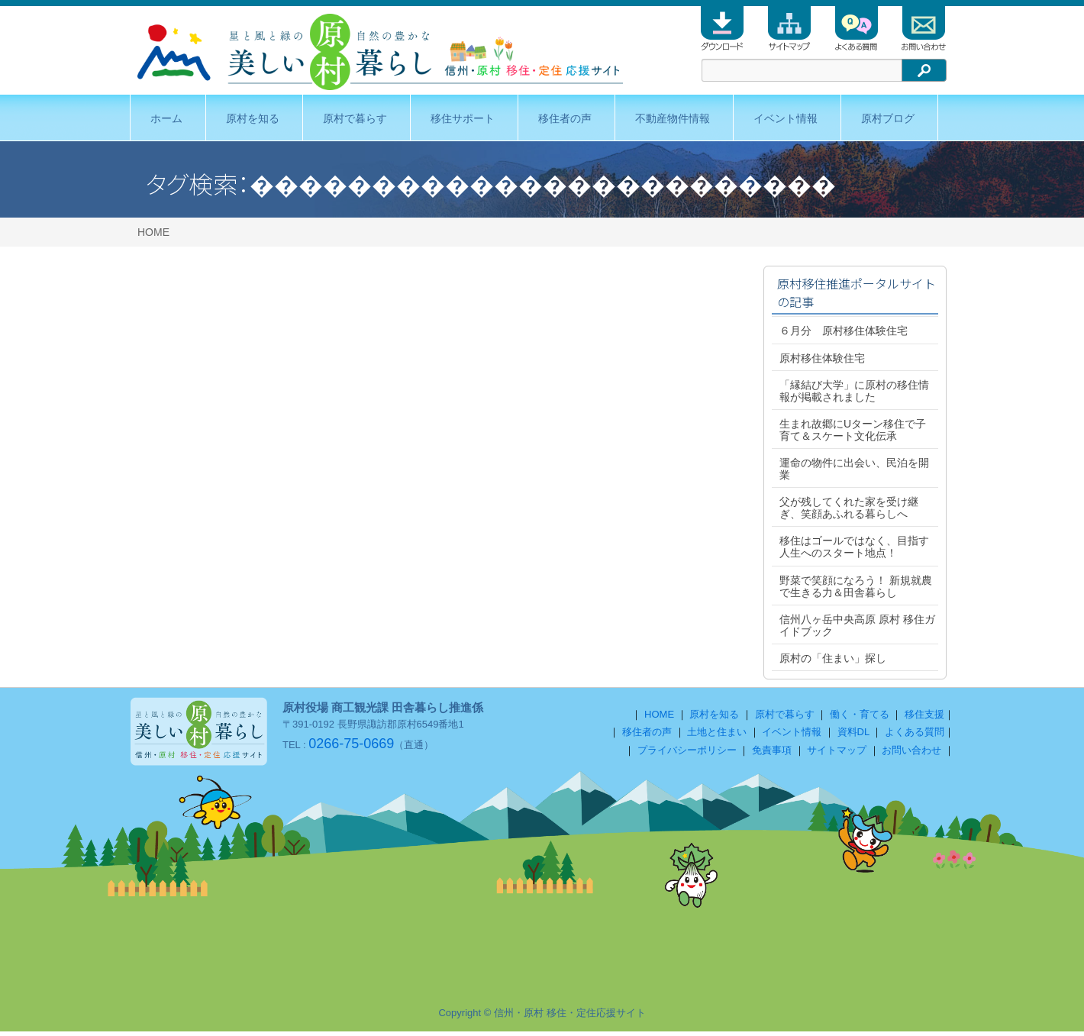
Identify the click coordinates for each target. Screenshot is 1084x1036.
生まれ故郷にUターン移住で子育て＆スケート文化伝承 (852, 430)
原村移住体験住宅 (822, 358)
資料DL (853, 736)
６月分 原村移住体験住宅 (843, 330)
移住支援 (924, 719)
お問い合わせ (911, 754)
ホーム (166, 118)
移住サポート (463, 118)
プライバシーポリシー (687, 754)
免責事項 (772, 754)
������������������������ (543, 183)
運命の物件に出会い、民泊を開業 (854, 469)
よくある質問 (914, 736)
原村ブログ (888, 118)
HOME (153, 232)
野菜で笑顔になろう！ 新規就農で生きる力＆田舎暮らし (855, 586)
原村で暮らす (355, 118)
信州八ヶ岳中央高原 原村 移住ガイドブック (857, 625)
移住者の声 (565, 118)
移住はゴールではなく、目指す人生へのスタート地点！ (854, 546)
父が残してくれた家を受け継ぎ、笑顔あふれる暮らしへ (848, 507)
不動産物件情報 (672, 118)
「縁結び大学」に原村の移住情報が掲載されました (854, 391)
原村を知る (252, 118)
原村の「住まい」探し (832, 658)
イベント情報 (785, 118)
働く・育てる (859, 719)
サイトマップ (836, 754)
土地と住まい (717, 736)
